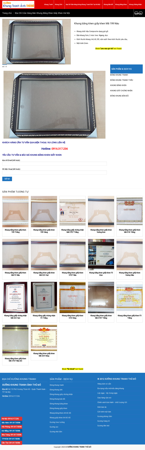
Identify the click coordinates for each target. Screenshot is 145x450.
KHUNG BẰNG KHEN (118, 85)
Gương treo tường (57, 422)
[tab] (4, 66)
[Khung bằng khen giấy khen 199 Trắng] (15, 211)
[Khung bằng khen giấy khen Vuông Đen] (101, 211)
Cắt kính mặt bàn (104, 412)
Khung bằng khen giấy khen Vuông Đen (101, 231)
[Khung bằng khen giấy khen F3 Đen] (101, 254)
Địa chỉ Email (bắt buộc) (54, 163)
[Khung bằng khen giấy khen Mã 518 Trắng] (130, 211)
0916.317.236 (60, 148)
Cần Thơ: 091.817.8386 (11, 443)
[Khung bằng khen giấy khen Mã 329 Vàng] (44, 338)
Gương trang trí (103, 421)
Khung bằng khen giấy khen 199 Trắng (15, 231)
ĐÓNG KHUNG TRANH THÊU (121, 80)
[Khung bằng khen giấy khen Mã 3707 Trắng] (101, 297)
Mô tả (4, 67)
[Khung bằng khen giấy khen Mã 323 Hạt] (44, 254)
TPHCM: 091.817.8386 (11, 439)
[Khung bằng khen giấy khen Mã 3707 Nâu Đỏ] (15, 340)
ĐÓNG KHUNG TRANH (119, 75)
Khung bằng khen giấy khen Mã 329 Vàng (44, 354)
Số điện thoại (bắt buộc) (54, 172)
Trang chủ (7, 13)
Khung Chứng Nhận (135, 4)
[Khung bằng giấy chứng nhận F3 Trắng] (44, 297)
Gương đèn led (103, 426)
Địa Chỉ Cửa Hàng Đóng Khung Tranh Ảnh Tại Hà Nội (83, 4)
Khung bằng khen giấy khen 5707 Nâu (72, 274)
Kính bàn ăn (101, 407)
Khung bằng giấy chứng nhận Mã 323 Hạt (15, 317)
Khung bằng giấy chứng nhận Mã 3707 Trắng (72, 231)
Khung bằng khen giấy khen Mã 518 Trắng (129, 231)
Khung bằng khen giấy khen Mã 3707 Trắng (101, 317)
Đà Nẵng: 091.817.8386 (11, 431)
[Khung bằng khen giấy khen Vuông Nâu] (130, 254)
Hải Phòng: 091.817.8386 (12, 427)
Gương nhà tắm (56, 432)
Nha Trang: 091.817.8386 (11, 435)
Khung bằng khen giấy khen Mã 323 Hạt (44, 274)
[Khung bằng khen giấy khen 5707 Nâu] (72, 254)
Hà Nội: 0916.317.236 (10, 419)
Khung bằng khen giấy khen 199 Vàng (44, 231)
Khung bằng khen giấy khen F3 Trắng (129, 317)
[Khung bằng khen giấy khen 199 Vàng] (44, 211)
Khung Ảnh (59, 4)
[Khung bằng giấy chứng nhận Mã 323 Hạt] (15, 297)
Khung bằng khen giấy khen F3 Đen (101, 274)
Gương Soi (138, 13)
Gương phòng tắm (104, 416)
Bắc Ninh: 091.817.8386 (11, 423)
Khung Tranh (48, 4)
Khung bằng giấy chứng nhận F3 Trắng (44, 317)
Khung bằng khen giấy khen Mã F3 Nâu (15, 274)
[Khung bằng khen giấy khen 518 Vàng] (72, 297)
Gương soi (54, 427)
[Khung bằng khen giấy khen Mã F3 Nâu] (15, 254)
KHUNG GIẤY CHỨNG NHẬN (121, 91)
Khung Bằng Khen (121, 4)
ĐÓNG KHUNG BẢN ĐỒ (119, 96)
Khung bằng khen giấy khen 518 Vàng (72, 317)
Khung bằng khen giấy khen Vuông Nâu (129, 274)
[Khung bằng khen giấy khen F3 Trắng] (130, 297)
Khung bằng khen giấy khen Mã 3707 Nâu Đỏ (15, 360)
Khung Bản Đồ (108, 4)
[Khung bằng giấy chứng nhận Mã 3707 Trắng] (72, 211)
